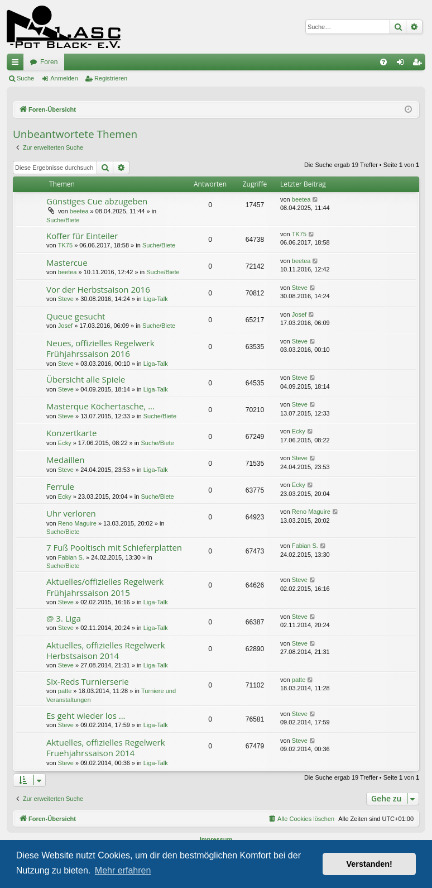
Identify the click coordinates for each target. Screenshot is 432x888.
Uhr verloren (71, 513)
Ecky (64, 443)
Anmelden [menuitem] (403, 64)
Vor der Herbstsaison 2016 (98, 289)
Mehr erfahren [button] (123, 870)
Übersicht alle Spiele (85, 379)
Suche (25, 78)
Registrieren (110, 78)
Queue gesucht (75, 316)
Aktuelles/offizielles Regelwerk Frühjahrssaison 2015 (105, 587)
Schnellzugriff (17, 64)
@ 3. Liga (63, 618)
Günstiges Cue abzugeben (96, 201)
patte (64, 691)
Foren (48, 62)
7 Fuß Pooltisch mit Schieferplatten (114, 547)
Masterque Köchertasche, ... (100, 406)
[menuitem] (383, 62)
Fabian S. (71, 557)
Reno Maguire (77, 523)
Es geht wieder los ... (86, 715)
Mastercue (67, 262)
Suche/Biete (62, 220)
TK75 (65, 245)
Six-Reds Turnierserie (87, 681)
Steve (66, 298)
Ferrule (60, 486)
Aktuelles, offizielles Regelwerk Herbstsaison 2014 (105, 650)
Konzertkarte (71, 432)
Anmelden (64, 78)
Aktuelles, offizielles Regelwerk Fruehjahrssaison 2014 (105, 747)
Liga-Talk (155, 298)
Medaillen (65, 459)
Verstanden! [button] (369, 864)
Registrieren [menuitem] (419, 64)
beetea (79, 211)
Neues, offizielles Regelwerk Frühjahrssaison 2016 (100, 348)
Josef (65, 325)
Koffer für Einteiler (82, 235)
